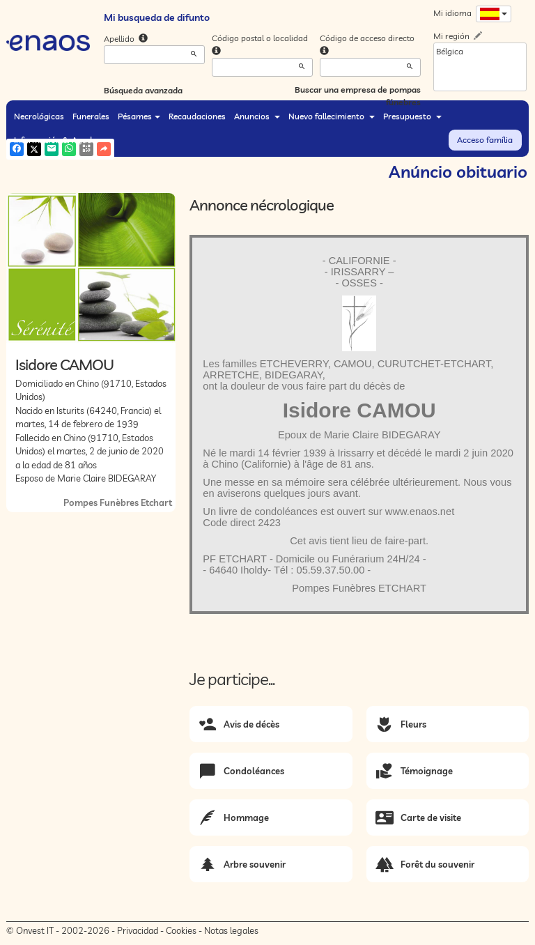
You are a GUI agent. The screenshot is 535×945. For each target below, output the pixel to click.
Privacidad (137, 930)
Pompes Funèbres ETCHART (359, 588)
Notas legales (231, 930)
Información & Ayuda (59, 140)
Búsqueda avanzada (143, 90)
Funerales (90, 116)
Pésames (139, 116)
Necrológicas (39, 116)
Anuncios (257, 116)
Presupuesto (412, 116)
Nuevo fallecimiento (331, 116)
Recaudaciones (197, 116)
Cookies (181, 930)
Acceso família (485, 140)
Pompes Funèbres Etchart (117, 502)
